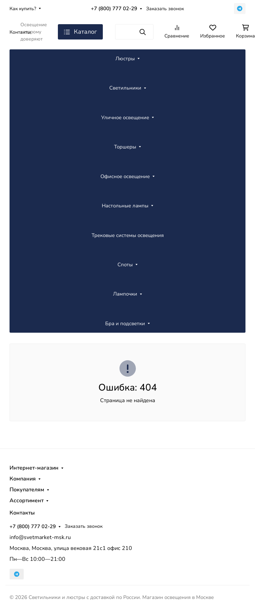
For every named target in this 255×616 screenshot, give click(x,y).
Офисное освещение (125, 176)
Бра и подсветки (125, 323)
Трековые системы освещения (128, 235)
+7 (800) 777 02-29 (114, 8)
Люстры (125, 58)
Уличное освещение (125, 117)
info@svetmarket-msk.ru (40, 537)
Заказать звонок (165, 8)
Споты (125, 264)
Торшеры (125, 146)
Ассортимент (27, 500)
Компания (23, 478)
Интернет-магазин (34, 468)
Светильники (125, 87)
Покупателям (27, 489)
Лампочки (125, 293)
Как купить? (23, 8)
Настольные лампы (125, 205)
